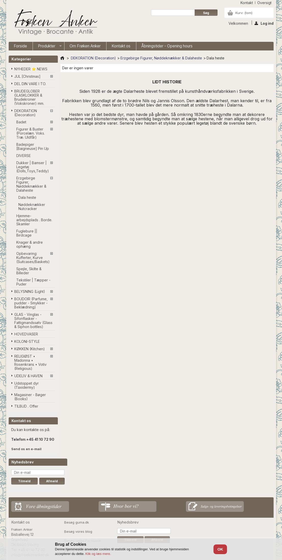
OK (220, 549)
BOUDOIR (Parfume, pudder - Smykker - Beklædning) (31, 303)
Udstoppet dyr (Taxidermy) (26, 385)
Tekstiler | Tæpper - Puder (33, 282)
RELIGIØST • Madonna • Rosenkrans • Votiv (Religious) (30, 362)
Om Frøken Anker (85, 46)
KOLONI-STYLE (27, 341)
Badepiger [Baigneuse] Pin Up (32, 146)
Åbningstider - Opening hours (167, 46)
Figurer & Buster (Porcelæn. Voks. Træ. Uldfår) (30, 133)
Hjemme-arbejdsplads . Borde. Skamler (34, 220)
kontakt (246, 3)
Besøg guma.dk (76, 522)
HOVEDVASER (26, 334)
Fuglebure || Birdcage (26, 233)
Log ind (264, 23)
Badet (21, 122)
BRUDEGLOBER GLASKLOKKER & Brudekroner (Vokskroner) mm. (29, 97)
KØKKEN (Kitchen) (29, 349)
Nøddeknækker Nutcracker (31, 206)
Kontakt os (121, 46)
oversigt (264, 3)
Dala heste (27, 197)
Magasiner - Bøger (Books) (30, 397)
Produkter (47, 47)
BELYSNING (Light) (29, 291)
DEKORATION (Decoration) (25, 113)
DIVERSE (23, 155)
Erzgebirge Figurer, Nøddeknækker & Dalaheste (31, 184)
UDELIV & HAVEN (28, 376)
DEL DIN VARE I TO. (30, 84)
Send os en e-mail (26, 449)
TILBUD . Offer (26, 406)
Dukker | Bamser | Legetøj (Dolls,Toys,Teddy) (32, 167)
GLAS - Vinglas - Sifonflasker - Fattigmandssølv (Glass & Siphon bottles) (33, 320)
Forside (20, 46)
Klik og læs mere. (98, 554)
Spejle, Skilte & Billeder (29, 271)
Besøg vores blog (78, 531)
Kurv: (243, 13)
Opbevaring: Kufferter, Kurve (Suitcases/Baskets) (33, 257)
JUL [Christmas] (27, 76)
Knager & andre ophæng (29, 244)
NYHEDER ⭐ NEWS (30, 69)
